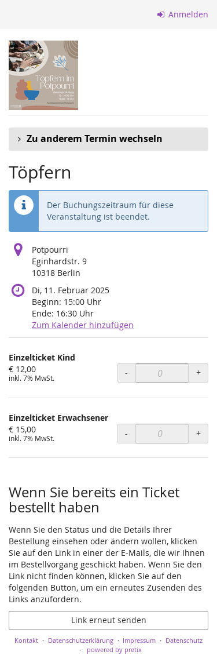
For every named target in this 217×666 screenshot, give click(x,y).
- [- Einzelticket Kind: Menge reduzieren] (126, 372)
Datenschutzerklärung (80, 640)
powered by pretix (114, 649)
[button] (108, 139)
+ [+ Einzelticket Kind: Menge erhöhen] (198, 372)
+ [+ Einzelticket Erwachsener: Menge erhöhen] (198, 433)
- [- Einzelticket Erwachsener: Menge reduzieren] (126, 433)
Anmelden (183, 14)
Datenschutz (184, 640)
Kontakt (26, 640)
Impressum (139, 640)
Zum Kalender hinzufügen (83, 324)
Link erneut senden (108, 619)
